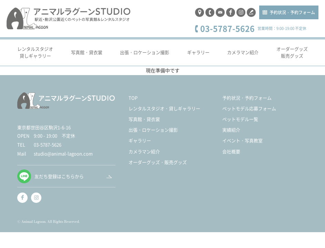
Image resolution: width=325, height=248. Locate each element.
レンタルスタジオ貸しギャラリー (35, 52)
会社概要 (231, 151)
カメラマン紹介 (242, 52)
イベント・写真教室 (242, 140)
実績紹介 (231, 129)
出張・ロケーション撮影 (144, 52)
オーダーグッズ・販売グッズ (158, 162)
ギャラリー (198, 52)
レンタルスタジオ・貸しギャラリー (164, 108)
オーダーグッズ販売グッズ (292, 52)
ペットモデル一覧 (240, 119)
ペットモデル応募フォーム (249, 108)
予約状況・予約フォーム (292, 12)
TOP (133, 97)
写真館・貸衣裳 (86, 52)
